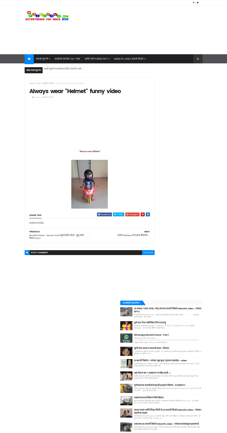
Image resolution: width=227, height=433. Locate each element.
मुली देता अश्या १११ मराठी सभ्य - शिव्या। (178, 172)
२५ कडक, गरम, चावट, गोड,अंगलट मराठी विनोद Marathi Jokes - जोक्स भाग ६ (180, 129)
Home (32, 83)
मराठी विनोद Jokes (181, 294)
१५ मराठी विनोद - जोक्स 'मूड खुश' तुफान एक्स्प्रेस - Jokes (179, 187)
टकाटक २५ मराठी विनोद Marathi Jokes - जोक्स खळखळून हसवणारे (181, 263)
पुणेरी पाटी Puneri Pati (96, 58)
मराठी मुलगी (42, 58)
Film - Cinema (184, 300)
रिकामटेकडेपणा (178, 310)
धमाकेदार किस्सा (156, 316)
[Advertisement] (147, 30)
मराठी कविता (178, 316)
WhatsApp (154, 337)
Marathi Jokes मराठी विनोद (129, 58)
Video (38, 83)
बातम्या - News (155, 310)
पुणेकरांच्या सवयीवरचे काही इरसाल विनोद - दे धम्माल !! (181, 216)
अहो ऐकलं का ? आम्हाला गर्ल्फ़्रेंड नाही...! (179, 201)
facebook (135, 253)
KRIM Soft (66, 429)
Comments (188, 278)
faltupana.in (42, 429)
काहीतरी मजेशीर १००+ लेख (67, 58)
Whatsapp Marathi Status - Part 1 (178, 156)
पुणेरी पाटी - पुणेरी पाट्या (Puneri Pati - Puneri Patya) (172, 326)
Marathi (190, 337)
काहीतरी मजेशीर (48, 83)
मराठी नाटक (173, 337)
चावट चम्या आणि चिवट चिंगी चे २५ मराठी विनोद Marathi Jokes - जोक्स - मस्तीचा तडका (180, 247)
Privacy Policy (154, 408)
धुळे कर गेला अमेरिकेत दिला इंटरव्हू (177, 143)
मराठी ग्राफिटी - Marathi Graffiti (163, 332)
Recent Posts (161, 278)
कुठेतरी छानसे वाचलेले (158, 300)
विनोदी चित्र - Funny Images (161, 305)
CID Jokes (153, 342)
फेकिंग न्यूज (171, 342)
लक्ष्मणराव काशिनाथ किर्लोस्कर (176, 230)
